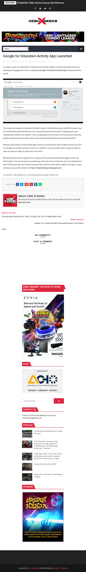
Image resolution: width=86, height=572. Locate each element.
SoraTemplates (34, 568)
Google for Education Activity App (53, 70)
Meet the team (24, 202)
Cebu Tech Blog (34, 61)
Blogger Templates (60, 568)
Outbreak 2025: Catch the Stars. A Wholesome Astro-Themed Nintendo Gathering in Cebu (48, 456)
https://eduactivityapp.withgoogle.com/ (46, 168)
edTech (43, 61)
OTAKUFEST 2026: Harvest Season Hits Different (40, 3)
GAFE (49, 61)
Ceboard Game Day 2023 (45, 464)
